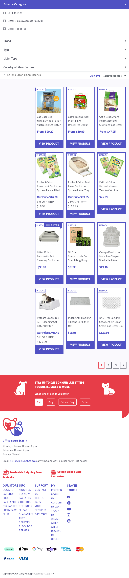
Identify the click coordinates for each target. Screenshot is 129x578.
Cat (39, 402)
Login (55, 494)
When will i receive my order (56, 531)
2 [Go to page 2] (108, 365)
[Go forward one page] (123, 365)
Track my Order (55, 514)
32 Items (95, 75)
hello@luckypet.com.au (23, 460)
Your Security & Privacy (41, 510)
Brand (7, 41)
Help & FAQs (39, 500)
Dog (50, 402)
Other (85, 402)
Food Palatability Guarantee (11, 502)
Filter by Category (14, 4)
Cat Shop (8, 494)
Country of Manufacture (18, 67)
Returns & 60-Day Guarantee (26, 510)
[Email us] (69, 497)
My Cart (56, 506)
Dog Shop (9, 489)
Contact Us (40, 492)
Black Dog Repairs (25, 528)
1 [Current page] (101, 365)
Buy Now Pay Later (25, 496)
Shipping (25, 502)
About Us (25, 489)
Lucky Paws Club (10, 512)
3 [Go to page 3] (116, 365)
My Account (57, 500)
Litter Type (10, 58)
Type (6, 50)
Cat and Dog (67, 402)
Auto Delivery (24, 520)
